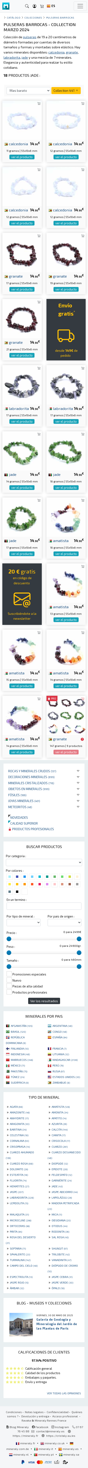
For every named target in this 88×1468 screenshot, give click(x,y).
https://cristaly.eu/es (60, 1435)
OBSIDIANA (61, 1220)
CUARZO (60, 1146)
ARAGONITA (19, 1123)
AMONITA (60, 1112)
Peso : (11, 946)
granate (13, 276)
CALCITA (60, 1129)
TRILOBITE (61, 1254)
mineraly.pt (44, 1454)
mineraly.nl (19, 1454)
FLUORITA (18, 1180)
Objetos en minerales (29, 789)
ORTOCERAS (20, 1225)
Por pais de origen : (61, 916)
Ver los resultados (44, 1001)
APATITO (59, 1118)
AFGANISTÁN (21, 1025)
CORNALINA (19, 1140)
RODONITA (60, 1231)
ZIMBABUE (61, 1082)
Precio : (12, 933)
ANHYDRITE (19, 1118)
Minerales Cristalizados (31, 783)
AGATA (16, 1106)
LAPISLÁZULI (62, 1197)
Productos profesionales (31, 829)
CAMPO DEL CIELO (24, 1265)
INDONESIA (20, 1054)
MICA (57, 1214)
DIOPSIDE (60, 1163)
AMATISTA (61, 1106)
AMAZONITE (20, 1112)
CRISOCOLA (61, 1140)
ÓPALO (58, 1288)
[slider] (9, 939)
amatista (58, 540)
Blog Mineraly (17, 1427)
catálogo (13, 17)
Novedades (18, 817)
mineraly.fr (26, 1443)
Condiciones (14, 1412)
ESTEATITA (19, 1174)
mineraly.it (44, 1448)
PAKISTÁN (19, 1071)
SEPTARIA (18, 1248)
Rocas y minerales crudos (32, 771)
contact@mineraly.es (50, 1431)
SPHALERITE (20, 1254)
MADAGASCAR (65, 1059)
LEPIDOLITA (19, 1203)
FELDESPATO (62, 1174)
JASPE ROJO (19, 1282)
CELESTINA (19, 1135)
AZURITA (59, 1123)
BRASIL (18, 1031)
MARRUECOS (22, 1059)
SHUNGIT (60, 1248)
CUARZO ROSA (21, 1163)
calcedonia (16, 143)
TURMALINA (20, 1260)
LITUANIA (61, 1054)
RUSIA (59, 1071)
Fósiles (17, 795)
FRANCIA (59, 1048)
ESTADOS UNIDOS (66, 1076)
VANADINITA (61, 1260)
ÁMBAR (17, 1288)
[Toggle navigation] (80, 6)
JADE (57, 1186)
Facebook (40, 1427)
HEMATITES (19, 1186)
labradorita (16, 408)
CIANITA (58, 1135)
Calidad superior (23, 823)
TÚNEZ (17, 1076)
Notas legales (34, 1412)
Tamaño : (13, 960)
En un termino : (17, 900)
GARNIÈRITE (62, 1180)
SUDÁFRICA (20, 1082)
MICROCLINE (20, 1220)
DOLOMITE (19, 1169)
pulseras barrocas (60, 17)
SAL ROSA (60, 1237)
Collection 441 (66, 90)
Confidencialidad (58, 1412)
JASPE (16, 1191)
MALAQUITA (19, 1214)
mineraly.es (68, 1448)
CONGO (60, 1031)
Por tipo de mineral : (20, 916)
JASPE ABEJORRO (65, 1191)
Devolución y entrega (35, 1416)
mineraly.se (69, 1454)
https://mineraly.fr (25, 1435)
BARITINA (18, 1129)
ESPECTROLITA (21, 1276)
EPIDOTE (60, 1169)
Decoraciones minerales (31, 777)
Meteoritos (20, 807)
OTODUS (59, 1225)
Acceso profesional (65, 1416)
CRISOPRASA (20, 1146)
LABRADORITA (22, 1197)
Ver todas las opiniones (64, 1393)
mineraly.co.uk (52, 1443)
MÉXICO (18, 1065)
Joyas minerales (24, 801)
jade (10, 474)
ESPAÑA (60, 1037)
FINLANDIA (20, 1048)
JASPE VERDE (62, 1282)
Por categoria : (16, 856)
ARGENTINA (62, 1025)
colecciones (33, 17)
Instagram (60, 1427)
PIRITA (16, 1231)
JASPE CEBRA (62, 1276)
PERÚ (58, 1065)
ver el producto (22, 157)
